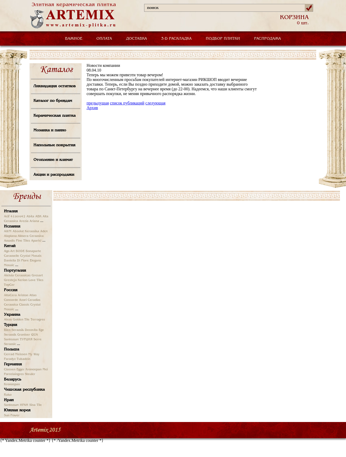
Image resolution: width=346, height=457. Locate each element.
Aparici (36, 240)
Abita (30, 216)
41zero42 (17, 216)
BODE (20, 251)
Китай (9, 246)
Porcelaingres (14, 374)
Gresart (37, 275)
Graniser (23, 334)
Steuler (30, 374)
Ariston (23, 295)
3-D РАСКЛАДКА (176, 38)
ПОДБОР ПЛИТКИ (223, 38)
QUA (34, 334)
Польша (11, 349)
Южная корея (17, 410)
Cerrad (9, 354)
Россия (10, 290)
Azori (23, 300)
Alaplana (10, 236)
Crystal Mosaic (31, 255)
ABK (38, 216)
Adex (44, 231)
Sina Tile (35, 405)
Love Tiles (35, 280)
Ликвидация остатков (54, 86)
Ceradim (34, 300)
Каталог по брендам (52, 101)
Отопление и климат (53, 160)
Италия (11, 211)
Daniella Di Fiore (16, 260)
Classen (9, 369)
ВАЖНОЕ (73, 38)
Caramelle (11, 255)
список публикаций (127, 103)
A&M (7, 231)
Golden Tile (21, 319)
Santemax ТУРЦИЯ (18, 339)
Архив (92, 108)
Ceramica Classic (16, 304)
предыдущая (98, 103)
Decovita (31, 330)
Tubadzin (23, 359)
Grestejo (10, 280)
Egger (20, 369)
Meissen (21, 354)
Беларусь (12, 379)
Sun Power (12, 415)
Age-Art (9, 251)
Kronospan (34, 369)
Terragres (38, 319)
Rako (7, 394)
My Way (33, 354)
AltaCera (10, 295)
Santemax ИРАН (16, 405)
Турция (10, 325)
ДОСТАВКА (136, 38)
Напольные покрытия (54, 145)
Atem (8, 319)
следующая (155, 103)
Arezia (23, 221)
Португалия (15, 270)
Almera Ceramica (31, 236)
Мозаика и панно (49, 130)
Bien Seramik (14, 330)
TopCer (9, 284)
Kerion (22, 280)
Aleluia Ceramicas (17, 275)
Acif (6, 216)
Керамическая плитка (54, 116)
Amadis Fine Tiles (17, 240)
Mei (45, 369)
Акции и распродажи (53, 175)
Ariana (34, 221)
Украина (12, 315)
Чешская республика (24, 389)
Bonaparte (33, 251)
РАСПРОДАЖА (267, 38)
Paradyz (10, 359)
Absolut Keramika (26, 231)
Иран (9, 400)
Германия (13, 364)
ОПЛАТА (104, 38)
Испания (12, 226)
